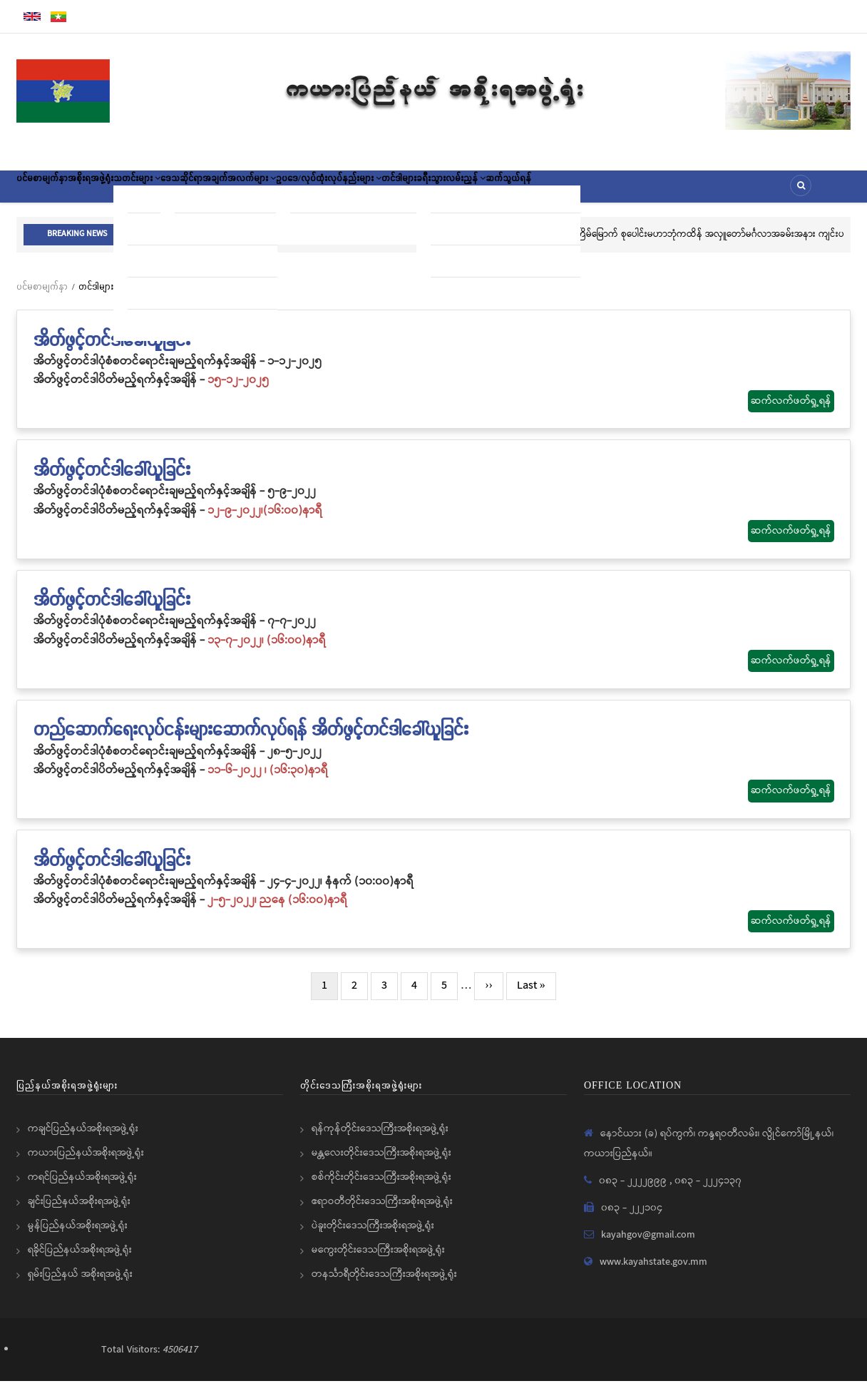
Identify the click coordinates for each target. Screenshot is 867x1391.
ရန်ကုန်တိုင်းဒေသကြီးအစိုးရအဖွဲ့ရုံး (380, 1138)
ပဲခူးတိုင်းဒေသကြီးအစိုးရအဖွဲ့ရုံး (373, 1235)
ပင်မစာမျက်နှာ (52, 191)
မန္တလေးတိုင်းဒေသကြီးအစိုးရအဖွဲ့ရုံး (381, 1163)
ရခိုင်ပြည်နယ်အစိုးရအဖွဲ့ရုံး (80, 1260)
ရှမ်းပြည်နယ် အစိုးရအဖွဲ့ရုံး (80, 1284)
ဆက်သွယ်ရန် (672, 191)
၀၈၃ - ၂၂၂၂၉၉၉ (634, 1190)
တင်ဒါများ (520, 191)
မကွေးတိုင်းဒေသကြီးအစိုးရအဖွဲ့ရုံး (378, 1260)
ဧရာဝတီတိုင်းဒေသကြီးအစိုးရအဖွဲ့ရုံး (382, 1211)
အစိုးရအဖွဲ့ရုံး (120, 191)
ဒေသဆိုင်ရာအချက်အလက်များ (292, 191)
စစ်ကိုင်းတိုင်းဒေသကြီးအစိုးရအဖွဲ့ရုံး (381, 1187)
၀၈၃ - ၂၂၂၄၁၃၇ (708, 1190)
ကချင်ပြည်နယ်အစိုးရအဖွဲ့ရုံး (83, 1138)
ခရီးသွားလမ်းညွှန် (593, 191)
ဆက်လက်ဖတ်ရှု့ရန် (791, 411)
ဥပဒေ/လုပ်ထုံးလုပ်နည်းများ (429, 191)
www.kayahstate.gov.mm (653, 1272)
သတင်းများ (186, 191)
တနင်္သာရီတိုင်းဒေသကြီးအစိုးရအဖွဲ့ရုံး (384, 1284)
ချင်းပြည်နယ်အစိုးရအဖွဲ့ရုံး (79, 1211)
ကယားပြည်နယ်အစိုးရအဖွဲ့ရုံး (86, 1163)
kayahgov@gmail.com (648, 1245)
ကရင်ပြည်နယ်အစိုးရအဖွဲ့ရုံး (82, 1187)
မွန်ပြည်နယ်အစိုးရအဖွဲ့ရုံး (78, 1235)
